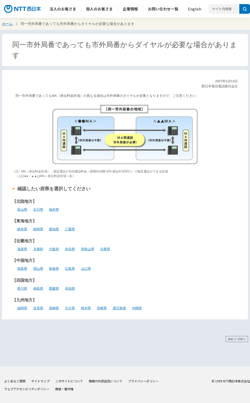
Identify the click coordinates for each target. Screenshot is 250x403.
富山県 (22, 209)
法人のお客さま (63, 8)
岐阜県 (22, 229)
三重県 (70, 229)
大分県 (70, 308)
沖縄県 (137, 308)
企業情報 (130, 8)
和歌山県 (87, 249)
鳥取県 (22, 269)
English (194, 8)
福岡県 (22, 308)
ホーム (7, 24)
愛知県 (54, 229)
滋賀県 (22, 249)
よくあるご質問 (14, 381)
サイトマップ (40, 381)
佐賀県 (38, 308)
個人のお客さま (99, 8)
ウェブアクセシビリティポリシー (26, 389)
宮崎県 (102, 308)
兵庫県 (105, 249)
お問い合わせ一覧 (163, 8)
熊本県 (86, 308)
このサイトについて (69, 381)
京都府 (38, 249)
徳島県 (38, 288)
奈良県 (70, 249)
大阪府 (54, 249)
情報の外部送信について (105, 381)
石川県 (38, 209)
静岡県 (38, 229)
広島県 (70, 269)
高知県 (70, 288)
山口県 (86, 269)
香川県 (22, 288)
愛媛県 (54, 288)
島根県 (54, 269)
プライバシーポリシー (143, 381)
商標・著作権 (64, 389)
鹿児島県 (119, 308)
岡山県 (38, 269)
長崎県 (54, 308)
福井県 (54, 209)
